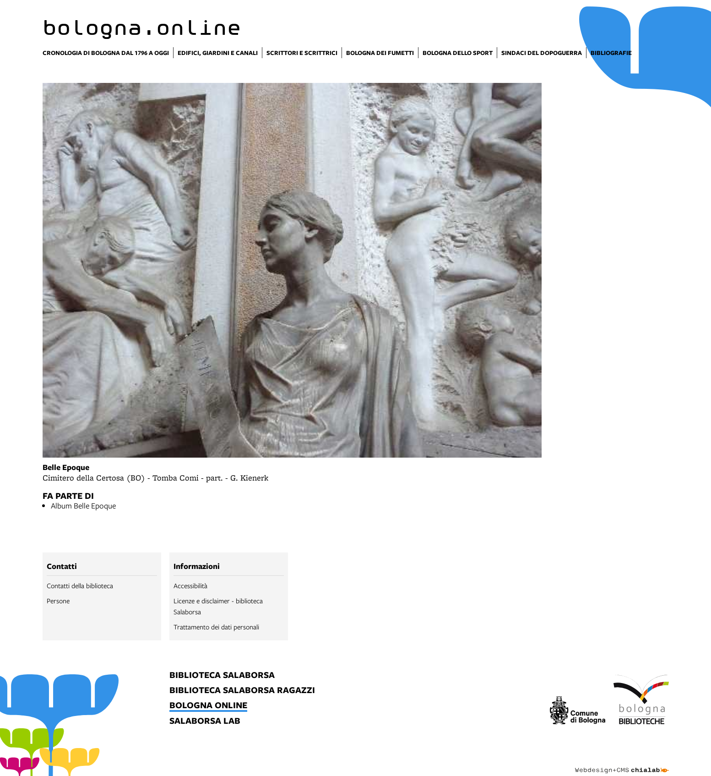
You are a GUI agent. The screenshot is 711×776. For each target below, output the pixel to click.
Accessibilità (190, 585)
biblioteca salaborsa (222, 675)
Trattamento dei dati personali (216, 626)
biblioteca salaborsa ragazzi (242, 690)
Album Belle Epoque (83, 505)
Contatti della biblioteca (80, 585)
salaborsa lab (204, 721)
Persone (58, 600)
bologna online (208, 705)
